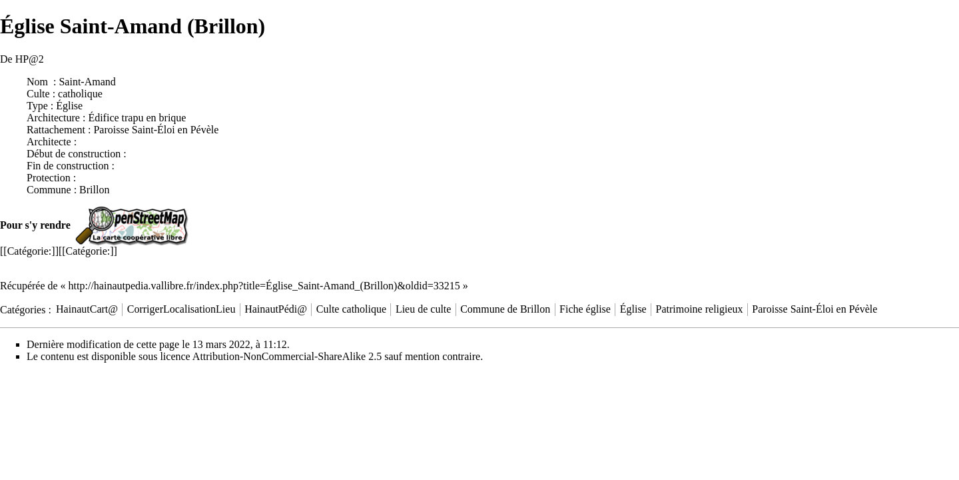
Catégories (22, 309)
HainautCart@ (87, 309)
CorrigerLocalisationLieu (181, 309)
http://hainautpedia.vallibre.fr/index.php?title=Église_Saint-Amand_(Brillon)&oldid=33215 (264, 285)
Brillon (94, 189)
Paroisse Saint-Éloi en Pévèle (155, 129)
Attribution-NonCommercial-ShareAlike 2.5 (287, 356)
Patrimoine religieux (699, 309)
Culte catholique (351, 309)
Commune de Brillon (505, 309)
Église (633, 309)
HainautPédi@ (275, 309)
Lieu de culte (424, 309)
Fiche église (585, 309)
